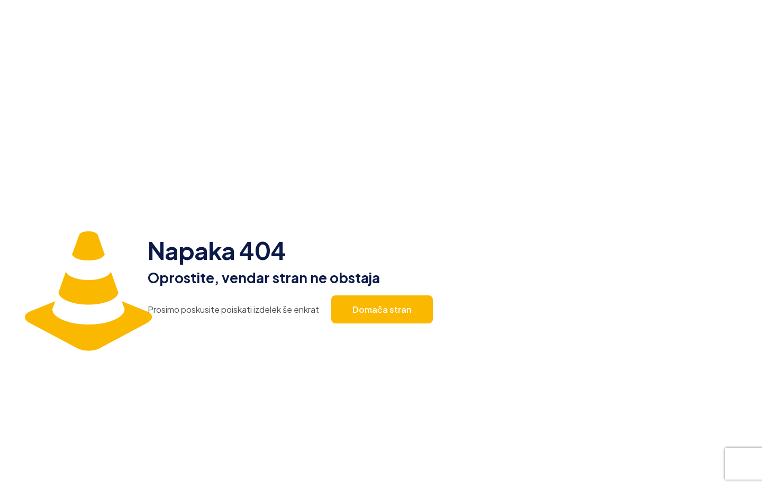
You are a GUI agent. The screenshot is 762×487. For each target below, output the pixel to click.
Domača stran (382, 309)
